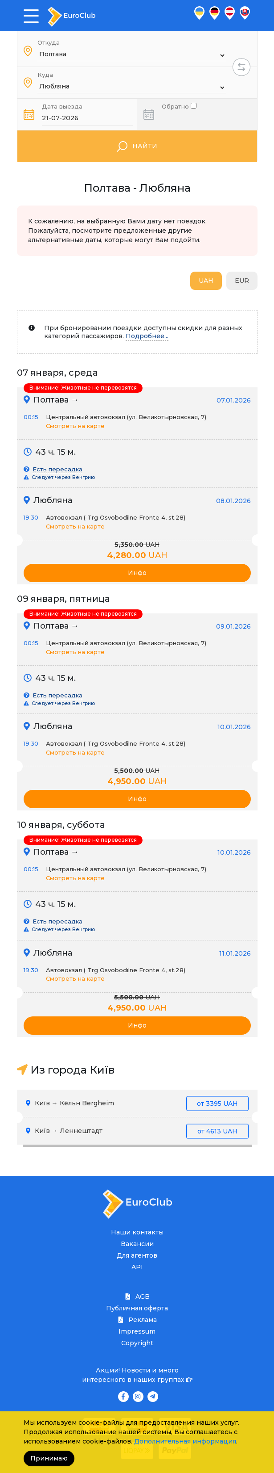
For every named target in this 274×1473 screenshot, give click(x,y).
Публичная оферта (137, 1308)
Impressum (137, 1331)
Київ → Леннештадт (137, 1131)
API (137, 1267)
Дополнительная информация (185, 1441)
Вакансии (137, 1244)
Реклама (137, 1320)
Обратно (179, 106)
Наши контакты (137, 1232)
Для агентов (137, 1255)
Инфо (137, 573)
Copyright (137, 1343)
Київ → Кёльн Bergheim (137, 1103)
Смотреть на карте (75, 425)
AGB (137, 1297)
